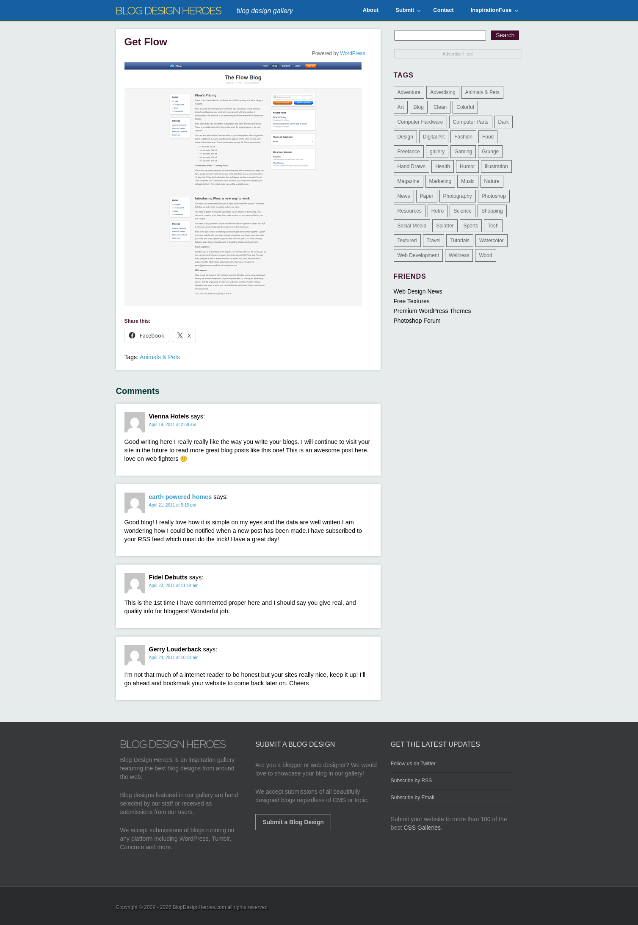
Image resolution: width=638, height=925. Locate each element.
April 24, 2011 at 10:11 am (174, 657)
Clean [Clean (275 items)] (440, 107)
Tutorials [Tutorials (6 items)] (460, 241)
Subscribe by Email (412, 797)
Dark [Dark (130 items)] (503, 122)
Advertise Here (457, 53)
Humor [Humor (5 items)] (467, 166)
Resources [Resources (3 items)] (410, 211)
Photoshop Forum (417, 320)
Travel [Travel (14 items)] (434, 241)
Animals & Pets (160, 357)
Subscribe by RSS (411, 781)
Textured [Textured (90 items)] (407, 241)
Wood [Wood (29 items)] (485, 255)
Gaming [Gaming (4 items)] (463, 152)
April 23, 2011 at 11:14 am (174, 585)
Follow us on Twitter (413, 764)
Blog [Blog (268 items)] (419, 107)
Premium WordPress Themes (432, 310)
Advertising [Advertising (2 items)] (442, 92)
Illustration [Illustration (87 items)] (496, 166)
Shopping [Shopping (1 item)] (492, 211)
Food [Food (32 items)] (488, 137)
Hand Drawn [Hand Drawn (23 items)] (412, 166)
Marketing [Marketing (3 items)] (440, 181)
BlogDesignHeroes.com (199, 907)
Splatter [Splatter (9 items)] (444, 226)
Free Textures (412, 301)
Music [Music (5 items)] (467, 181)
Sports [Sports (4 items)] (471, 226)
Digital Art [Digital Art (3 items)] (434, 137)
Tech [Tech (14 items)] (493, 226)
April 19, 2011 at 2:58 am (172, 424)
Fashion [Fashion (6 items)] (463, 137)
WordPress (352, 53)
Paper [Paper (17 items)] (427, 196)
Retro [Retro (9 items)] (437, 211)
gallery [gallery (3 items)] (437, 152)
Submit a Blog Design (293, 822)
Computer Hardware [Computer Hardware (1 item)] (420, 122)
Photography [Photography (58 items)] (457, 196)
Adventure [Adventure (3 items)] (409, 92)
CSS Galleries (422, 827)
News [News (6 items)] (404, 196)
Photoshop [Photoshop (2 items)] (494, 196)
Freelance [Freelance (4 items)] (409, 152)
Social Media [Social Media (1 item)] (412, 226)
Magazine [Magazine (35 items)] (409, 181)
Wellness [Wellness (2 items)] (459, 255)
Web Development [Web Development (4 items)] (418, 255)
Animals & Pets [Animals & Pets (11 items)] (482, 92)
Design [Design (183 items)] (405, 137)
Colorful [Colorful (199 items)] (465, 107)
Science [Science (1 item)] (462, 211)
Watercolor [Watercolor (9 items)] (491, 241)
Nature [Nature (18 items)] (492, 181)
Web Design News (418, 291)
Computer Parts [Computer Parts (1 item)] (471, 122)
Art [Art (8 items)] (401, 107)
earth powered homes (180, 496)
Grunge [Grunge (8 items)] (490, 152)
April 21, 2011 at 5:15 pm (172, 505)
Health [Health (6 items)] (442, 166)
